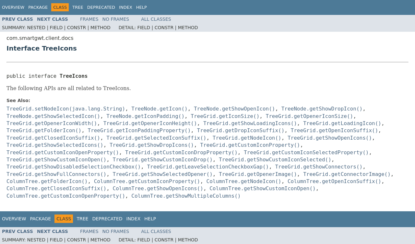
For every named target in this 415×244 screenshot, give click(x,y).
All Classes (156, 19)
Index (125, 7)
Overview (13, 7)
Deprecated (101, 7)
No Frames (115, 19)
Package (38, 7)
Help (141, 7)
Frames (89, 19)
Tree (77, 7)
